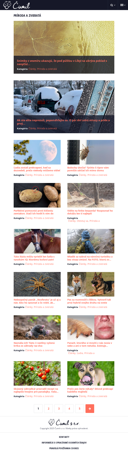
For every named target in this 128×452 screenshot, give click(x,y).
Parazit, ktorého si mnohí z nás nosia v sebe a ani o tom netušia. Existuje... (89, 344)
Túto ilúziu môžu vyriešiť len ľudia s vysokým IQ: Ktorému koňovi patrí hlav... (34, 259)
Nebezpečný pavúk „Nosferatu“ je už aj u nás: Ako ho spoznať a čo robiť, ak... (37, 301)
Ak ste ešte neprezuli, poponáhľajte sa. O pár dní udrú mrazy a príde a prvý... (63, 121)
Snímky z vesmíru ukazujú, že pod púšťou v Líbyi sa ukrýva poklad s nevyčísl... (62, 62)
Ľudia (80, 353)
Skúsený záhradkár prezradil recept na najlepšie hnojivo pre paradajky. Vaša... (36, 390)
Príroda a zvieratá (47, 68)
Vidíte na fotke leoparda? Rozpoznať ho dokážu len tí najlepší (90, 212)
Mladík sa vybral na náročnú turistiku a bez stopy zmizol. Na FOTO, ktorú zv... (89, 258)
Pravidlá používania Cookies (64, 448)
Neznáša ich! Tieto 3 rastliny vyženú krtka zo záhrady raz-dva (34, 344)
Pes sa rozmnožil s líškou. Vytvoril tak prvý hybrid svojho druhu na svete (89, 301)
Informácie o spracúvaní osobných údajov (64, 442)
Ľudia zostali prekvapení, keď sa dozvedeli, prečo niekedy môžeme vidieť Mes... (37, 170)
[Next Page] (90, 408)
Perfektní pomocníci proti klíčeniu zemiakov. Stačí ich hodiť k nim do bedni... (34, 213)
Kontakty (64, 436)
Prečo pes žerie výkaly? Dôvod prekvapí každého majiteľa (90, 390)
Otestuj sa (82, 220)
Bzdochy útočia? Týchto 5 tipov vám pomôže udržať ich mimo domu (88, 169)
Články (32, 68)
